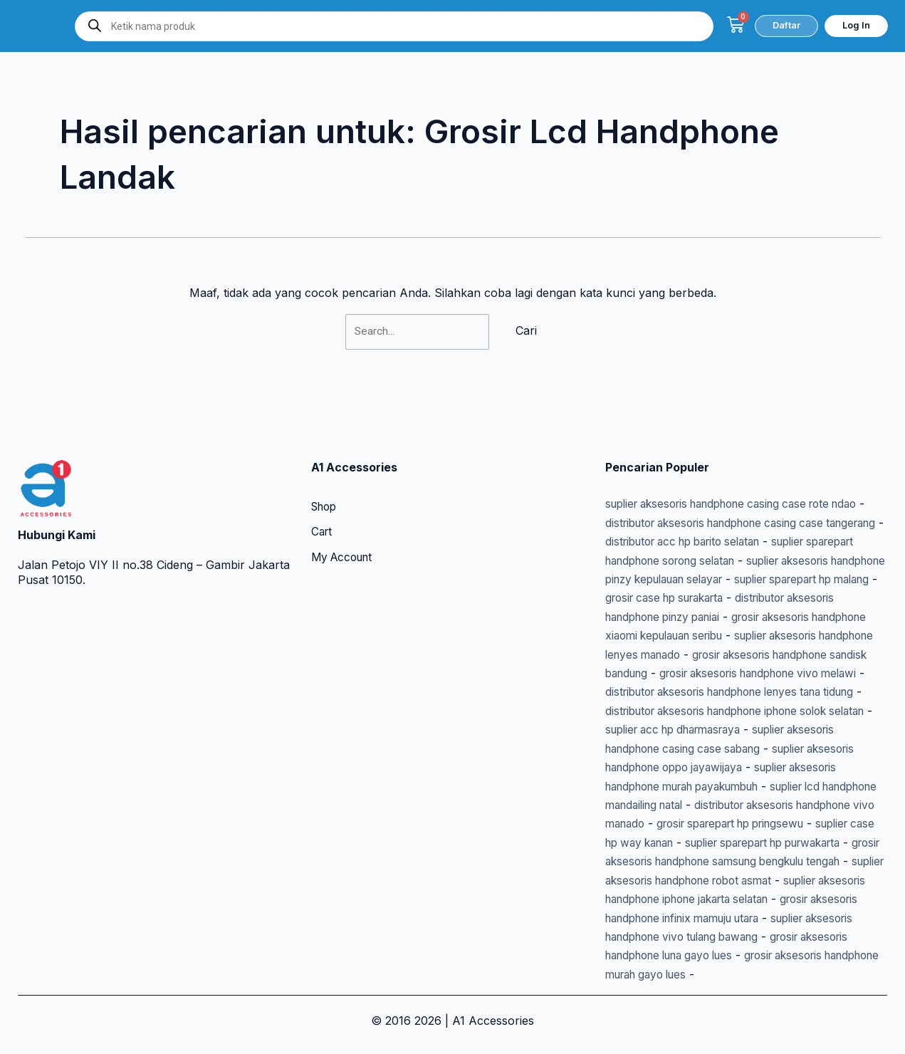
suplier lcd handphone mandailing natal (711, 786)
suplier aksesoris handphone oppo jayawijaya (728, 749)
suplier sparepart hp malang (733, 561)
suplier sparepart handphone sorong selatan (726, 523)
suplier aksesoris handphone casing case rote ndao (744, 467)
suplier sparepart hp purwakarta (739, 843)
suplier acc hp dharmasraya (805, 711)
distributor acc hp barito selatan (758, 505)
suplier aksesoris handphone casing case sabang (746, 730)
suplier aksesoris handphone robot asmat (717, 880)
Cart (322, 496)
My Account (344, 522)
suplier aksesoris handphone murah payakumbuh (740, 768)
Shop (325, 471)
